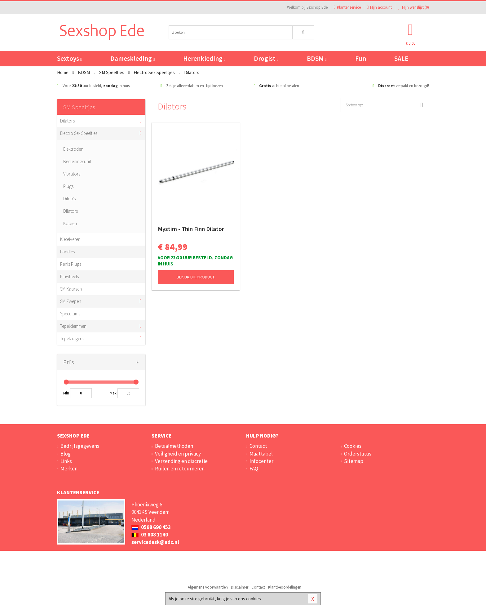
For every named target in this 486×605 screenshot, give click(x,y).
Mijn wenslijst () (413, 7)
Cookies (352, 446)
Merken (68, 468)
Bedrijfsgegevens (79, 446)
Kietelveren (70, 239)
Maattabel (261, 453)
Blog (65, 453)
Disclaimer (239, 587)
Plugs (68, 186)
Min (66, 393)
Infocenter (261, 461)
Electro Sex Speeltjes (78, 133)
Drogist (266, 58)
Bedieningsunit (77, 161)
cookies (253, 599)
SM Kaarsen (71, 289)
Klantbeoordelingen (284, 587)
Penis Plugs (70, 264)
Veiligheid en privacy (178, 453)
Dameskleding (132, 58)
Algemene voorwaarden (208, 587)
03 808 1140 (149, 534)
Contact (258, 446)
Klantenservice (347, 7)
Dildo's (69, 199)
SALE (401, 58)
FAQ (254, 468)
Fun (360, 58)
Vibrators (71, 174)
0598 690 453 (151, 527)
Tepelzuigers (71, 338)
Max (113, 393)
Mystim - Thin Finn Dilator (191, 229)
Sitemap (353, 461)
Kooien (70, 223)
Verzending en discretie (181, 461)
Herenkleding (204, 58)
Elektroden (73, 149)
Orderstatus (357, 453)
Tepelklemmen (73, 326)
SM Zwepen (70, 301)
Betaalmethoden (174, 446)
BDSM (316, 58)
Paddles (67, 252)
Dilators (67, 121)
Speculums (70, 314)
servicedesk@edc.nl (155, 542)
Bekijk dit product (195, 277)
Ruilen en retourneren (180, 468)
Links (66, 461)
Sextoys (69, 58)
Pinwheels (69, 276)
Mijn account (379, 7)
